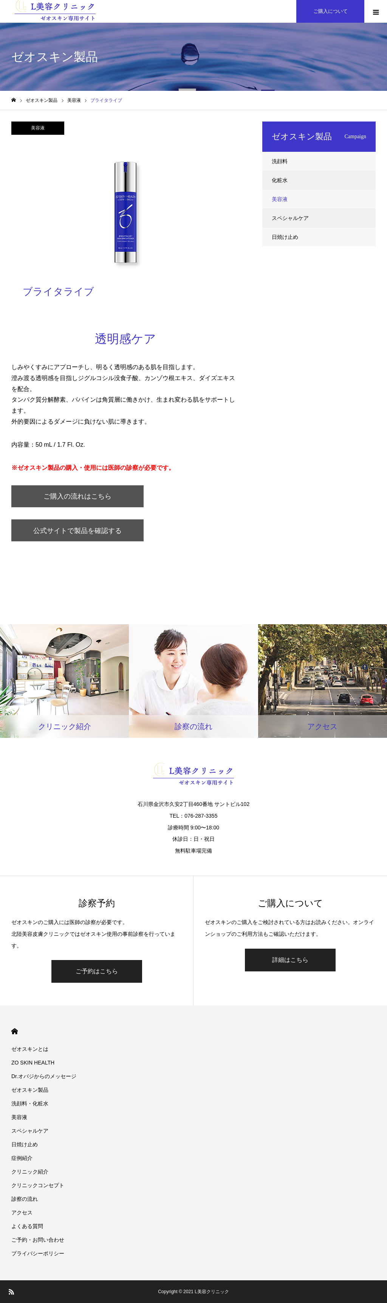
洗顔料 (280, 161)
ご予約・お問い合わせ (37, 1240)
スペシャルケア (290, 218)
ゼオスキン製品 (29, 1090)
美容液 (38, 128)
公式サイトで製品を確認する (77, 531)
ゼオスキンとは (29, 1049)
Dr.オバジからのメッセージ (43, 1076)
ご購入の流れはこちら (77, 496)
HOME (14, 1031)
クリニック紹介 (29, 1172)
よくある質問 (27, 1226)
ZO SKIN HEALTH (32, 1063)
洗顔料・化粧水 (29, 1103)
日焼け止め (285, 237)
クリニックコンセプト (37, 1185)
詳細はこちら (290, 960)
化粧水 (280, 180)
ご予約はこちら (97, 971)
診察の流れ (24, 1199)
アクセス (22, 1212)
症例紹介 (22, 1158)
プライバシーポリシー (37, 1253)
